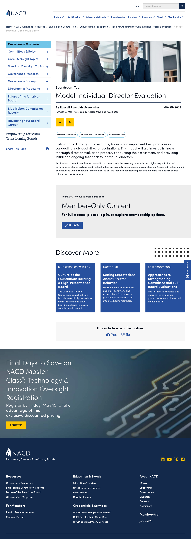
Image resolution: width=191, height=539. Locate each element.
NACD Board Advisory (91, 521)
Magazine (19, 497)
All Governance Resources (30, 26)
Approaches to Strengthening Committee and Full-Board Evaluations (164, 280)
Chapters (145, 496)
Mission (144, 483)
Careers (144, 501)
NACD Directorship (92, 512)
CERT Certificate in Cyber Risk (90, 517)
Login (136, 6)
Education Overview (84, 483)
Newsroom (146, 505)
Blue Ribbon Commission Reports (25, 110)
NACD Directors (87, 487)
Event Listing (80, 492)
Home (9, 26)
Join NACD (72, 225)
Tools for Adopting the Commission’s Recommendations (142, 26)
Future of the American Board (24, 98)
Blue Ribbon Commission (62, 26)
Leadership (146, 487)
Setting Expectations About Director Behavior (119, 278)
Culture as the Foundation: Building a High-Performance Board (74, 280)
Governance (147, 492)
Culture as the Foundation (94, 26)
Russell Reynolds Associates (80, 107)
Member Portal (15, 516)
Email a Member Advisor (20, 512)
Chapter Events (82, 497)
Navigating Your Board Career (24, 122)
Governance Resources (19, 483)
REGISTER (16, 424)
